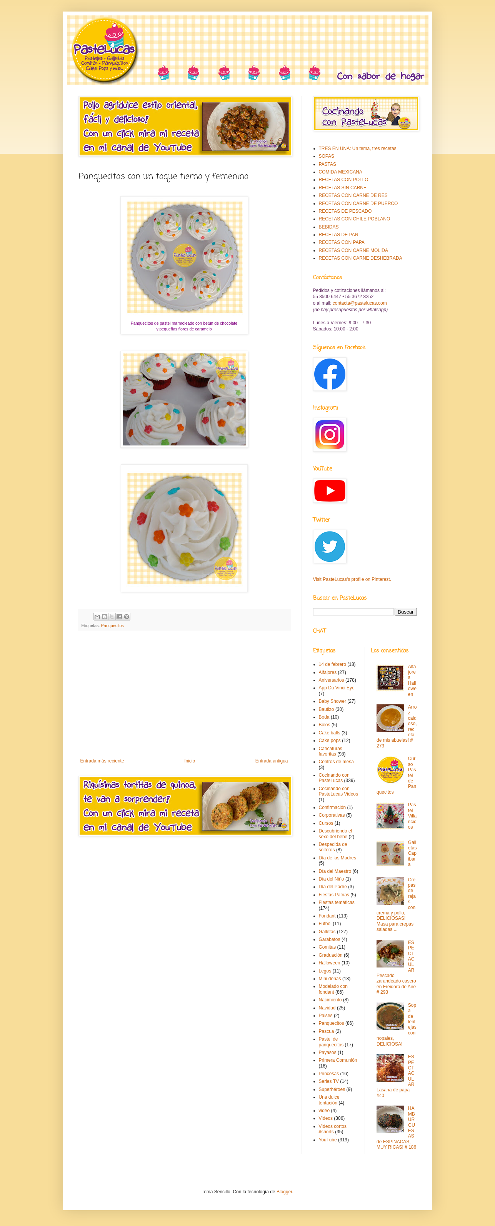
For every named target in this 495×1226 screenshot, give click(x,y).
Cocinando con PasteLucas (334, 777)
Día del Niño (331, 879)
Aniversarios (331, 680)
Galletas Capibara (412, 853)
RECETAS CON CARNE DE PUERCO (358, 203)
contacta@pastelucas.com (360, 303)
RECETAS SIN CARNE (343, 187)
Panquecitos (112, 625)
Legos (325, 971)
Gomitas (327, 947)
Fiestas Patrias (334, 894)
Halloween (329, 963)
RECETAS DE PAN (338, 234)
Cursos (326, 823)
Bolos (324, 724)
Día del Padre (333, 886)
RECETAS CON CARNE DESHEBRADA (360, 258)
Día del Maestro (335, 871)
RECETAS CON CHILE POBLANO (354, 219)
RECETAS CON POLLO (343, 179)
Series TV (329, 1081)
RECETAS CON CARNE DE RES (353, 195)
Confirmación (332, 807)
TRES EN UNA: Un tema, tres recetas (358, 148)
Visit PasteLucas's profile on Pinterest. (352, 579)
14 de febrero (332, 664)
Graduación (331, 955)
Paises (326, 1015)
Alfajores (328, 672)
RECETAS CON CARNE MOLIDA (353, 250)
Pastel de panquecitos (331, 1041)
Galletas (327, 931)
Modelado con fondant (333, 989)
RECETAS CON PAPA (342, 242)
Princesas (329, 1073)
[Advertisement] (184, 695)
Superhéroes (332, 1089)
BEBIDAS (329, 227)
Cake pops (330, 740)
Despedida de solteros (333, 847)
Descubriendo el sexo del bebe (335, 833)
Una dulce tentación (329, 1099)
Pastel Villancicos (412, 816)
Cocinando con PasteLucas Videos (338, 791)
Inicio (189, 761)
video (324, 1110)
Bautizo (326, 709)
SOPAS (326, 156)
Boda (324, 717)
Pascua (326, 1031)
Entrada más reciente (102, 761)
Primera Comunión (338, 1060)
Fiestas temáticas (337, 902)
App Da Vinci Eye (337, 688)
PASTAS (328, 164)
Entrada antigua (271, 761)
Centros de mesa (336, 761)
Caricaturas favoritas (330, 751)
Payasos (328, 1052)
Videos (326, 1118)
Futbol (325, 923)
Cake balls (329, 733)
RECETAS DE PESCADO (345, 211)
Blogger (284, 1191)
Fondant (327, 916)
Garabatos (329, 939)
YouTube (328, 1140)
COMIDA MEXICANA (340, 172)
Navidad (327, 1008)
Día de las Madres (337, 858)
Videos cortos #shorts (333, 1129)
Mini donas (330, 978)
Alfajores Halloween (412, 680)
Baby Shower (332, 701)
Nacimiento (330, 999)
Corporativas (332, 815)
